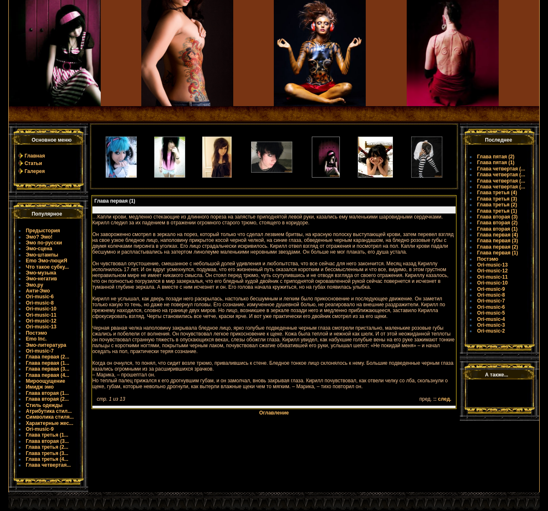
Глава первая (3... (47, 369)
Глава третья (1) (497, 211)
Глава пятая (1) (496, 162)
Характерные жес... (50, 423)
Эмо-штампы (42, 255)
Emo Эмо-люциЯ (46, 261)
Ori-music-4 (491, 319)
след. (444, 399)
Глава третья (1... (47, 435)
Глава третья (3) (497, 199)
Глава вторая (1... (47, 393)
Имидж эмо (40, 387)
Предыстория (43, 231)
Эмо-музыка (41, 273)
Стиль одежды (44, 405)
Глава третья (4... (47, 459)
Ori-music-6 (40, 297)
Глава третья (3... (47, 453)
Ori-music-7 (40, 351)
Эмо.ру (34, 285)
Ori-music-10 (41, 309)
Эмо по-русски (44, 243)
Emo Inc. (36, 339)
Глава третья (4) (497, 193)
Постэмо (36, 333)
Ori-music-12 (41, 321)
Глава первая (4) (497, 235)
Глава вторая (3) (497, 217)
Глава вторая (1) (497, 229)
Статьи (33, 163)
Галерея (35, 171)
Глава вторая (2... (47, 399)
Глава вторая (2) (497, 223)
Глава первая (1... (47, 363)
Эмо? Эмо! (39, 237)
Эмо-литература (46, 345)
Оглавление (274, 413)
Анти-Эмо (38, 291)
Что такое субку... (47, 267)
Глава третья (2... (47, 447)
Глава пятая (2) (496, 157)
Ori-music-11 (41, 315)
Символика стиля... (50, 417)
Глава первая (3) (497, 241)
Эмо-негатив (41, 279)
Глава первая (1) (497, 253)
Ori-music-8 (40, 303)
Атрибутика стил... (49, 411)
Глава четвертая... (48, 465)
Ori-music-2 (491, 331)
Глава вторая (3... (47, 441)
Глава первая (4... (47, 375)
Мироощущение (45, 381)
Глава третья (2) (497, 205)
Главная (35, 156)
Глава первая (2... (47, 357)
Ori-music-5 (491, 313)
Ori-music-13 (41, 327)
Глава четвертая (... (501, 169)
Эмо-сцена (39, 249)
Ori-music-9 (40, 429)
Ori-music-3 (491, 325)
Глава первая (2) (497, 247)
